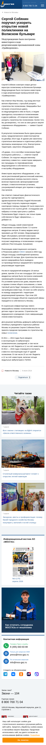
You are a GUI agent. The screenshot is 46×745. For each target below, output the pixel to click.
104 (16, 693)
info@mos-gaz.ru (18, 662)
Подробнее (35, 735)
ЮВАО (22, 252)
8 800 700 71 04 (30, 6)
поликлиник (12, 333)
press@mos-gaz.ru (19, 654)
